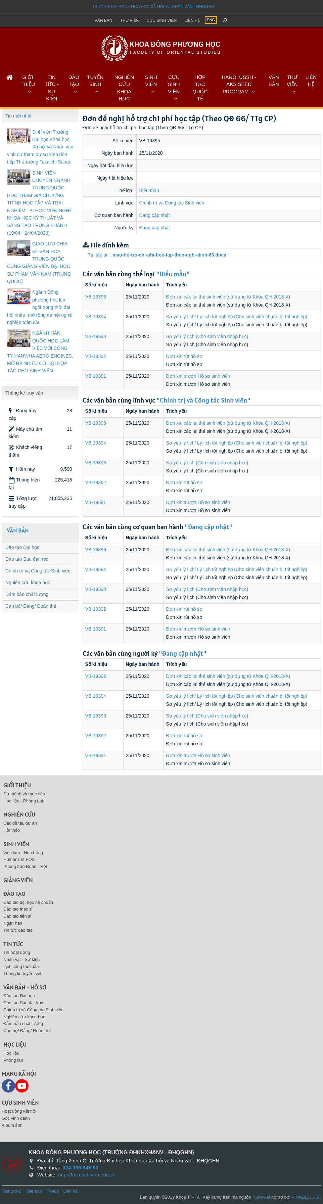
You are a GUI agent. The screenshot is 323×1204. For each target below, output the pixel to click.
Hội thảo (11, 830)
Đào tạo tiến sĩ (17, 916)
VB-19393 (95, 336)
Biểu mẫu (149, 190)
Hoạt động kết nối (19, 1111)
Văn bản (103, 20)
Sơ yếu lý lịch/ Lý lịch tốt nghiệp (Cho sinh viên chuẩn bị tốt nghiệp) (237, 316)
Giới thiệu (17, 785)
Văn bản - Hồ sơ (24, 987)
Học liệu (15, 1044)
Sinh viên (16, 844)
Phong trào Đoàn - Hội (25, 866)
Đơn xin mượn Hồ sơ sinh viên (198, 376)
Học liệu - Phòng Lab (23, 800)
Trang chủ (11, 1191)
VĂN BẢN (274, 80)
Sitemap (34, 1191)
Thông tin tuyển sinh (23, 973)
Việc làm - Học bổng (23, 852)
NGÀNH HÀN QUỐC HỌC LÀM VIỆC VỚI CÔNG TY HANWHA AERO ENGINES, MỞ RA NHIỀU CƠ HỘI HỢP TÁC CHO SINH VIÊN (40, 351)
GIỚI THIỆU (27, 80)
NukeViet (261, 1197)
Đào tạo (14, 893)
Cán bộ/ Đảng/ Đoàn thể (30, 606)
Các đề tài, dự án (20, 823)
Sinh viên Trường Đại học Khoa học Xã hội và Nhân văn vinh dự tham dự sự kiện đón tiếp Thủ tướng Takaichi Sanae (40, 147)
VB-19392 (95, 356)
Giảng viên (18, 880)
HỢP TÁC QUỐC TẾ (199, 87)
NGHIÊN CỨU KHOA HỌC (124, 87)
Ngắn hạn (12, 923)
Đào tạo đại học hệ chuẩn (28, 902)
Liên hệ (192, 20)
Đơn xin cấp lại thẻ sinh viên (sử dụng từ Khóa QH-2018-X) (228, 296)
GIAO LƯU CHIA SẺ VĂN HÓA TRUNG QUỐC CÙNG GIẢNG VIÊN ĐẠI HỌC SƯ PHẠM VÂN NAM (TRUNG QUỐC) (39, 262)
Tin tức (13, 944)
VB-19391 (95, 376)
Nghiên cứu (19, 814)
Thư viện (129, 20)
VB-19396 (95, 296)
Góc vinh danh (16, 1118)
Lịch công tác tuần (21, 966)
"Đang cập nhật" (208, 526)
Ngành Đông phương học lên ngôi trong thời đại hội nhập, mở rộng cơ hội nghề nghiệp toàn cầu (39, 307)
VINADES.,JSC (306, 1197)
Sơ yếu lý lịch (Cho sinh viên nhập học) (207, 336)
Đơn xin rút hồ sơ (184, 356)
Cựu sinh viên (162, 20)
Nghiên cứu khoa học (27, 582)
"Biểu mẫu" (173, 274)
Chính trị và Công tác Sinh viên (171, 202)
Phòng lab (13, 1060)
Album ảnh (12, 1125)
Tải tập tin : (157, 255)
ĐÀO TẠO (74, 80)
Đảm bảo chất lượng (26, 594)
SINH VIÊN (151, 80)
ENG (211, 20)
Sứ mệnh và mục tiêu (24, 793)
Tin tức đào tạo (18, 930)
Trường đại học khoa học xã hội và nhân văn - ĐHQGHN (153, 6)
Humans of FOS (19, 859)
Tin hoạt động (16, 952)
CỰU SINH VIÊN (174, 84)
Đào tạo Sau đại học (26, 559)
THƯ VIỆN (292, 80)
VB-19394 (95, 316)
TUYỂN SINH (95, 80)
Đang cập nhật (154, 215)
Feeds (53, 1191)
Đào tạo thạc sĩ (18, 909)
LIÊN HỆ (311, 80)
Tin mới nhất (18, 116)
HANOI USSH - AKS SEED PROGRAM (239, 84)
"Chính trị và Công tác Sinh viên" (203, 400)
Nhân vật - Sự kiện (21, 959)
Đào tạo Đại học (22, 547)
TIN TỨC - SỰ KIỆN (51, 87)
